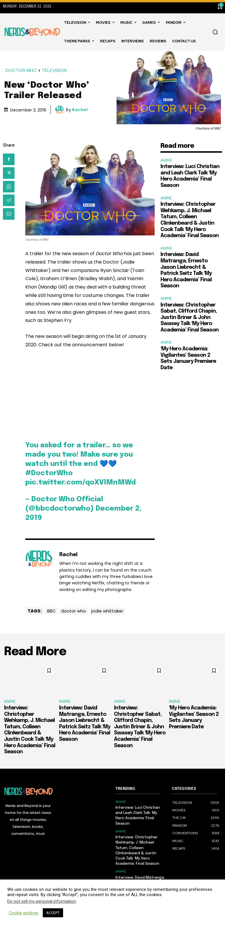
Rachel (80, 109)
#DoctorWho (49, 473)
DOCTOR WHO (21, 71)
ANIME (166, 160)
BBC (51, 611)
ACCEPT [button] (53, 913)
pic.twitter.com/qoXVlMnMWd (80, 482)
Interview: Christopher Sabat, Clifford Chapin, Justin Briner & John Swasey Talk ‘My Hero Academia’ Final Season (189, 317)
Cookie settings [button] (23, 913)
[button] (215, 32)
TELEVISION (54, 71)
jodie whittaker (107, 611)
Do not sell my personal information (41, 901)
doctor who (73, 611)
